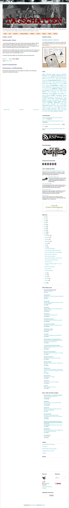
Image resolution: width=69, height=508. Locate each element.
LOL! (43, 126)
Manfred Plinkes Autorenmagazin (49, 448)
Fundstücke (54, 85)
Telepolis (44, 453)
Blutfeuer (32, 33)
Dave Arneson (52, 78)
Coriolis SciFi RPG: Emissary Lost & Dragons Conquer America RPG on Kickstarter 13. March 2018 (53, 370)
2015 (45, 230)
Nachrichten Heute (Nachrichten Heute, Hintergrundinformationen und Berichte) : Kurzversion (53, 422)
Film (10, 33)
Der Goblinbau (47, 375)
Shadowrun (64, 101)
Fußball (44, 33)
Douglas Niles (63, 80)
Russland (57, 99)
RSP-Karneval (59, 98)
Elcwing (55, 33)
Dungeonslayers (58, 82)
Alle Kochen (46, 307)
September (47, 241)
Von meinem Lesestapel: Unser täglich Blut (52, 335)
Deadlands (64, 78)
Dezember (47, 235)
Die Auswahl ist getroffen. (50, 256)
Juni (46, 247)
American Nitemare (24, 33)
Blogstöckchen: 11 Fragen (49, 376)
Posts (57, 477)
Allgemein (58, 74)
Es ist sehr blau (48, 268)
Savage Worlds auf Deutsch (48, 450)
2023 (45, 217)
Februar (47, 278)
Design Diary (45, 80)
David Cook (58, 78)
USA (58, 106)
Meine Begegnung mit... (53, 91)
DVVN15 (46, 385)
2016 (45, 228)
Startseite (21, 109)
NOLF (65, 91)
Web (59, 108)
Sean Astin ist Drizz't (46, 189)
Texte (50, 105)
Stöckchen (53, 104)
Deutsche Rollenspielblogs (50, 289)
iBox (52, 111)
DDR (65, 77)
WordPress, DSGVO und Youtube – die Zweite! (53, 352)
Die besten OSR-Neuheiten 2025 (50, 315)
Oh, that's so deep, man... (53, 176)
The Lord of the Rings (61, 105)
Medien (44, 91)
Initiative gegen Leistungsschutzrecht (52, 339)
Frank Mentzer (45, 85)
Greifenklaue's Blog (48, 329)
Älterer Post (36, 109)
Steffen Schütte (45, 104)
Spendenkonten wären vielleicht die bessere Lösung (53, 171)
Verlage (48, 108)
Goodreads (44, 446)
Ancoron (49, 75)
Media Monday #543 (48, 330)
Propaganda (45, 97)
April (46, 274)
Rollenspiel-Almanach (49, 318)
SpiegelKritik (47, 428)
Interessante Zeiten (49, 270)
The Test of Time (48, 261)
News (55, 93)
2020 (45, 220)
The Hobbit (54, 105)
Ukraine (62, 106)
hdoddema (33, 505)
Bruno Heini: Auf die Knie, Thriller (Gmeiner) (53, 325)
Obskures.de (47, 368)
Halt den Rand (45, 195)
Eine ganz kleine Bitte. (47, 183)
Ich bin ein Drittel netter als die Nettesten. (53, 252)
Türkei (10, 60)
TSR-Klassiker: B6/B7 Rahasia (51, 260)
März (46, 276)
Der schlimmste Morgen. (50, 248)
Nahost (50, 93)
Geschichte (48, 87)
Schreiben (16, 33)
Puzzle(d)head (47, 435)
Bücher (38, 33)
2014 (45, 232)
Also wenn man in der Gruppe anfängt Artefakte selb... (53, 128)
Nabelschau (45, 93)
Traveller (55, 106)
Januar (46, 280)
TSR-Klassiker (63, 104)
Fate (62, 83)
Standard (28, 51)
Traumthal (46, 334)
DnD (58, 80)
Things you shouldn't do (47, 106)
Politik (5, 33)
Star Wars (63, 102)
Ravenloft (44, 99)
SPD (61, 99)
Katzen (49, 33)
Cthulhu (62, 77)
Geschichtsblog (47, 414)
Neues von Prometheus (50, 266)
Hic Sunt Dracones (46, 88)
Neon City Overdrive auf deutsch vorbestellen (53, 320)
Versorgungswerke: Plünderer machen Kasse (53, 425)
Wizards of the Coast (58, 109)
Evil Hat (59, 83)
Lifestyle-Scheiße (56, 90)
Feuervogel (46, 380)
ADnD (43, 74)
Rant (65, 98)
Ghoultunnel (47, 313)
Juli (46, 245)
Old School (61, 93)
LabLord (51, 90)
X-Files (45, 111)
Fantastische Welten (48, 356)
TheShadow (46, 483)
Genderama (46, 407)
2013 (45, 234)
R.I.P (60, 97)
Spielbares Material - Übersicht (50, 40)
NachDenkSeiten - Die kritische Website (53, 395)
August (46, 243)
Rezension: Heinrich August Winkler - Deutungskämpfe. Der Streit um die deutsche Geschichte (53, 416)
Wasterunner (54, 108)
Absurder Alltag (51, 74)
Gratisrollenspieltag (56, 87)
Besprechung (54, 75)
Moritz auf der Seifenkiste (49, 351)
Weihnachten (63, 108)
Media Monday (63, 90)
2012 (45, 282)
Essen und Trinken (47, 83)
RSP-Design (51, 98)
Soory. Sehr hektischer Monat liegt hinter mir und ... (53, 121)
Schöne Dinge (57, 101)
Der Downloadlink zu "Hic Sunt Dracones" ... (51, 124)
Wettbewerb (50, 109)
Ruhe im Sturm (47, 436)
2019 (45, 222)
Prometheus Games (61, 95)
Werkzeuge (44, 109)
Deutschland (52, 80)
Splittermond (57, 102)
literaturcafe (46, 301)
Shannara (44, 102)
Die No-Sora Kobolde (48, 291)
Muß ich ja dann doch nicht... (51, 254)
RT (23, 52)
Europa (55, 83)
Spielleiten (50, 102)
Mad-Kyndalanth (47, 361)
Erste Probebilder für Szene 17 (50, 387)
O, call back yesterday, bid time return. (53, 250)
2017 (45, 226)
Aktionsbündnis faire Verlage (48, 444)
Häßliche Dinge (57, 89)
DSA (43, 78)
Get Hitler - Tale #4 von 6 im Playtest (51, 381)
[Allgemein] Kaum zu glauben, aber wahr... (52, 358)
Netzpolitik (46, 401)
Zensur (48, 111)
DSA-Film (47, 78)
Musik (61, 91)
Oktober (47, 239)
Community (57, 77)
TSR (58, 104)
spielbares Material (58, 111)
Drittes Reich (52, 82)
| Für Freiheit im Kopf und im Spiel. (52, 345)
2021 (45, 218)
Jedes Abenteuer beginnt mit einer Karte (53, 258)
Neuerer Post (6, 109)
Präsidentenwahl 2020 (53, 96)
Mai (46, 272)
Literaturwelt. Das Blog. (49, 324)
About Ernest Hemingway (50, 210)
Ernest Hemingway (54, 207)
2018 (45, 224)
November (47, 237)
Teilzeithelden (47, 295)
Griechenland (63, 87)
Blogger (43, 505)
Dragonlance (45, 82)
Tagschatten (45, 105)
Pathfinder (48, 95)
